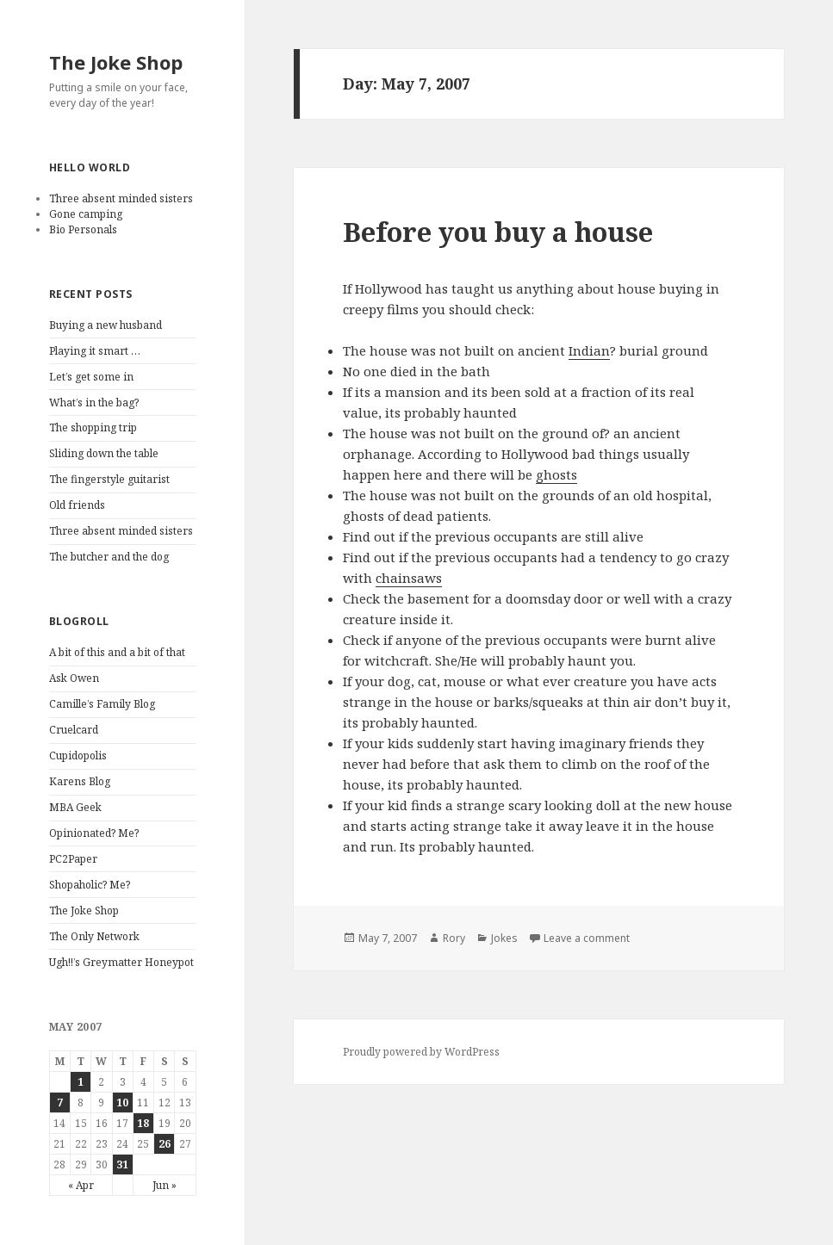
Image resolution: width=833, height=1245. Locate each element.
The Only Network (94, 936)
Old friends (77, 505)
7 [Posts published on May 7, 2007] (60, 1102)
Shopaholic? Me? (89, 884)
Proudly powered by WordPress (421, 1051)
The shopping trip (93, 427)
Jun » (164, 1185)
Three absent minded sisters (121, 198)
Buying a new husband (105, 325)
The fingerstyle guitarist (109, 479)
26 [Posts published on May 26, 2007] (165, 1144)
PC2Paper (73, 859)
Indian (589, 350)
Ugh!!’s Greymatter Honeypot (121, 962)
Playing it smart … (94, 351)
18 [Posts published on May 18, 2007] (143, 1123)
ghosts (556, 474)
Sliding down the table (104, 453)
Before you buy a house (498, 232)
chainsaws (409, 577)
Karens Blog (79, 781)
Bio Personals (83, 229)
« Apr (81, 1185)
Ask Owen (74, 678)
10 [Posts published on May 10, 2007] (122, 1102)
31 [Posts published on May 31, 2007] (122, 1164)
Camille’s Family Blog (102, 704)
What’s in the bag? (94, 402)
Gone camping (85, 214)
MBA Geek (75, 807)
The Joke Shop (116, 62)
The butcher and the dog (109, 556)
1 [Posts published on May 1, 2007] (81, 1082)
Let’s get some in (91, 376)
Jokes (504, 938)
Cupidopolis (78, 755)
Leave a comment (587, 938)
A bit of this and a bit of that (117, 652)
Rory (454, 938)
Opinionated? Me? (94, 833)
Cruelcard (73, 729)
